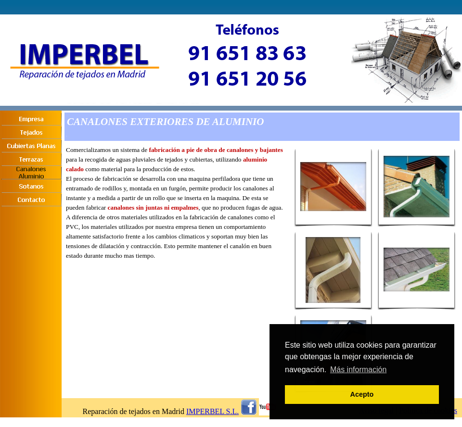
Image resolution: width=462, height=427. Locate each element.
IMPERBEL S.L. (212, 411)
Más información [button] (358, 369)
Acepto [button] (362, 394)
